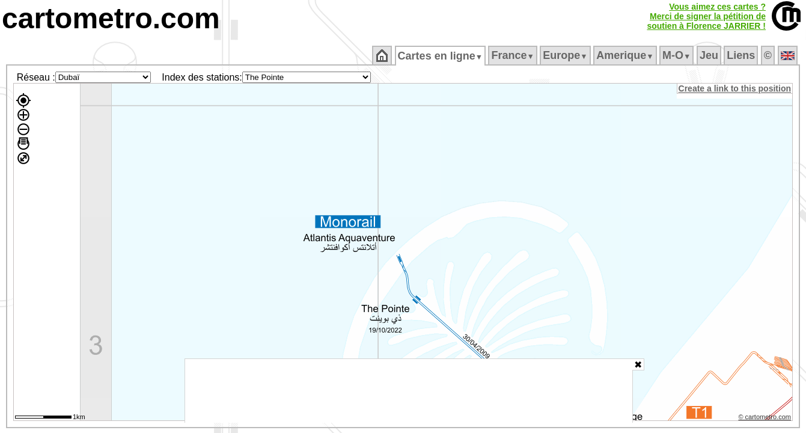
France (513, 55)
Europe (566, 55)
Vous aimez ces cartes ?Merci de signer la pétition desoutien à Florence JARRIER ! (706, 16)
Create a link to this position (735, 88)
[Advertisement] (408, 391)
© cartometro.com (765, 418)
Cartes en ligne (440, 56)
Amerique (626, 55)
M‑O (678, 55)
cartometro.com (111, 18)
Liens (742, 55)
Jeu (709, 55)
